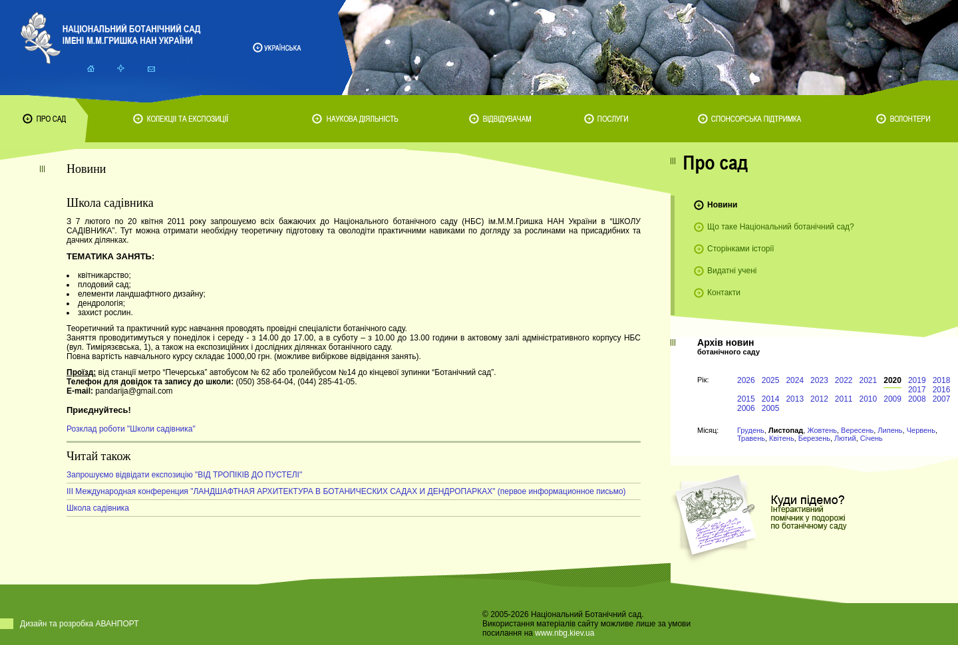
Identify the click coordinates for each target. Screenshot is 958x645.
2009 (892, 399)
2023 (819, 380)
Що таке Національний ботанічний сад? (780, 226)
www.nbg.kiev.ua (564, 633)
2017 (917, 389)
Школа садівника (98, 508)
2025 (771, 380)
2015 (746, 399)
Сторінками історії (740, 248)
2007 (942, 399)
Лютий (845, 438)
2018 (942, 380)
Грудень (750, 430)
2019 (917, 380)
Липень (890, 430)
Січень (871, 438)
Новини (722, 204)
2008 (917, 399)
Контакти (723, 292)
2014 (771, 399)
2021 (869, 380)
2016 (942, 389)
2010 (869, 399)
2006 (746, 408)
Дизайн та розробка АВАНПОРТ (79, 623)
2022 (844, 380)
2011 (844, 399)
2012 (819, 399)
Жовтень (822, 430)
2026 (746, 380)
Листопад (785, 430)
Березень (814, 438)
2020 (892, 380)
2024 (795, 380)
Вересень (857, 430)
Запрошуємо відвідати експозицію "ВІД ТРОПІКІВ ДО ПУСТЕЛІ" (184, 474)
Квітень (781, 438)
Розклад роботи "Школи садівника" (131, 429)
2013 (795, 399)
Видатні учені (731, 270)
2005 (771, 408)
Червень (921, 430)
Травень (751, 438)
